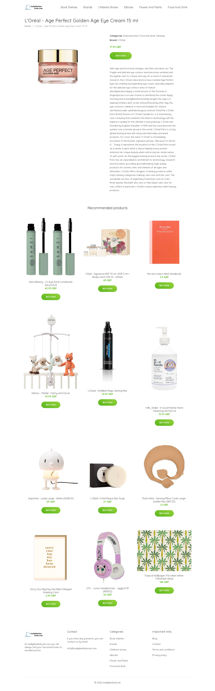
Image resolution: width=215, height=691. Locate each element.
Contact (156, 647)
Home (28, 29)
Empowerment (130, 39)
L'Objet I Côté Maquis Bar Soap (107, 501)
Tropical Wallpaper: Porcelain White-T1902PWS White (164, 580)
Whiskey (160, 39)
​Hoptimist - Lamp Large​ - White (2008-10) (51, 501)
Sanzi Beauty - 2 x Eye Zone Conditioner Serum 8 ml (51, 287)
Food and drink (177, 9)
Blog (154, 641)
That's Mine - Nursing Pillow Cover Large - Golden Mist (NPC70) (164, 503)
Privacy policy (159, 658)
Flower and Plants (150, 9)
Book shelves (69, 9)
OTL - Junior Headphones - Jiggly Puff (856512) (107, 593)
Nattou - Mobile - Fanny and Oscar (51, 396)
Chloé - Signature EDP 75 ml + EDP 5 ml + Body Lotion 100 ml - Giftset (108, 279)
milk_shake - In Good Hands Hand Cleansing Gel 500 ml (164, 413)
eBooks (128, 9)
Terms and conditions (163, 652)
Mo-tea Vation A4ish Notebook (164, 277)
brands (87, 9)
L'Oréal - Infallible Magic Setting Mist (107, 394)
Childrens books (108, 9)
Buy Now (121, 59)
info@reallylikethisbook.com (82, 651)
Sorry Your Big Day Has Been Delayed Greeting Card (51, 594)
